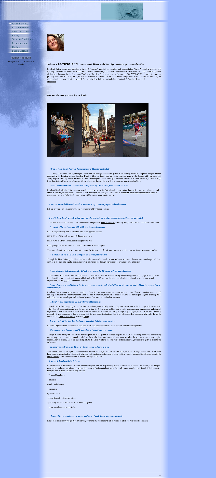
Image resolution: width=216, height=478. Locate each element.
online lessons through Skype (100, 262)
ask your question (69, 421)
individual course (54, 297)
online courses (53, 356)
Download (51, 81)
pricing (86, 316)
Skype (104, 181)
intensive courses (108, 222)
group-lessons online (66, 316)
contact (65, 314)
